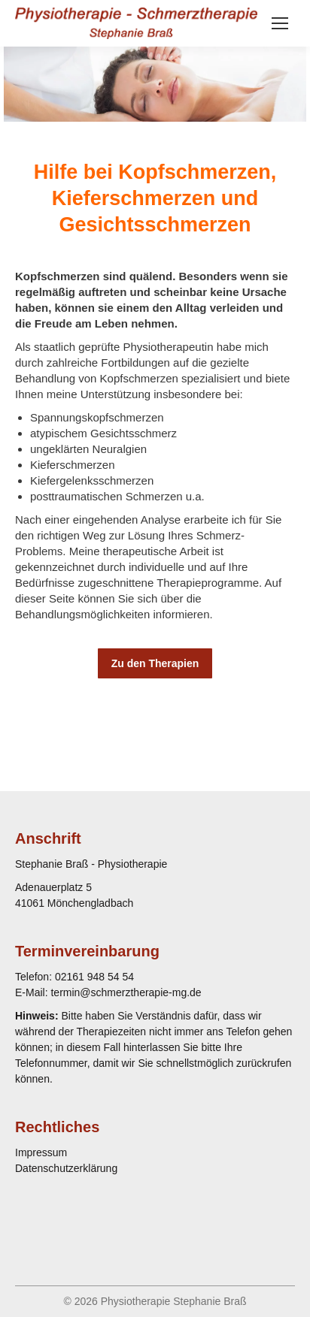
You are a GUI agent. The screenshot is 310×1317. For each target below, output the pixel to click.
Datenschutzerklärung (66, 1168)
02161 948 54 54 (94, 977)
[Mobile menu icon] (280, 23)
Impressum (41, 1152)
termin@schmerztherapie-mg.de (125, 992)
